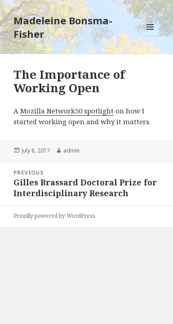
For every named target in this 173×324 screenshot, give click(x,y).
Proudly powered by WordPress (54, 216)
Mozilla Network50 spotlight (67, 110)
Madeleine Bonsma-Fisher (62, 27)
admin (71, 150)
